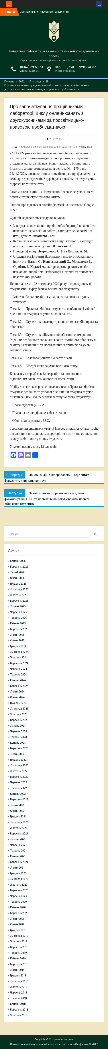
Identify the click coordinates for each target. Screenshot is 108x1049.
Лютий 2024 (17, 691)
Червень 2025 (18, 612)
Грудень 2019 (18, 930)
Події (90, 146)
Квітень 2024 (18, 680)
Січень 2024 (17, 697)
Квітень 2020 (18, 907)
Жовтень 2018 (18, 986)
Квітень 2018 (18, 1003)
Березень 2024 (19, 685)
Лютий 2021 (17, 867)
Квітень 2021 (18, 856)
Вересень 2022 (19, 776)
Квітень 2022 (18, 793)
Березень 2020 (19, 913)
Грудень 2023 (18, 702)
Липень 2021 (18, 839)
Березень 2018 (19, 1009)
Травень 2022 (18, 788)
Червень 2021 (18, 844)
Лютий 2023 (17, 754)
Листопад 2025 (19, 589)
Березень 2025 (19, 629)
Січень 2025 (17, 640)
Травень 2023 (18, 737)
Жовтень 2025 (18, 595)
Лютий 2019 (17, 969)
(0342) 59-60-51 (31, 67)
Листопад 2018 (19, 981)
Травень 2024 (18, 674)
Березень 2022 (19, 799)
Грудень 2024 (18, 646)
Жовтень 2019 (18, 941)
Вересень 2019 (19, 947)
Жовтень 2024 (18, 657)
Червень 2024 (18, 668)
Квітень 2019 (18, 958)
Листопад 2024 (19, 651)
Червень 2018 (18, 992)
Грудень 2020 (18, 873)
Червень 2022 (18, 782)
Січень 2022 (17, 810)
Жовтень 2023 (18, 714)
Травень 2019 (18, 952)
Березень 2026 (19, 566)
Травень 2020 (18, 901)
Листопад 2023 (19, 708)
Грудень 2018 (18, 975)
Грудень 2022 (18, 759)
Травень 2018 (18, 998)
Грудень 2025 (18, 583)
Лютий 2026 (17, 572)
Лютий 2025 (17, 634)
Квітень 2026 (18, 560)
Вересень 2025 (19, 600)
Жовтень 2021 (18, 827)
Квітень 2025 (18, 623)
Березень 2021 (19, 861)
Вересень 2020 (19, 890)
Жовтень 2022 (18, 771)
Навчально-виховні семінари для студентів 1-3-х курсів (52, 146)
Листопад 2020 (19, 879)
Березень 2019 (19, 964)
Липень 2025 (18, 606)
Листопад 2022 (19, 765)
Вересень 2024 (19, 663)
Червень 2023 (18, 731)
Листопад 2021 (19, 822)
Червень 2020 (18, 896)
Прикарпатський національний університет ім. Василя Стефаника (49, 1044)
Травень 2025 (18, 617)
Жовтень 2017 (18, 1015)
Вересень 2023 (19, 720)
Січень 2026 (17, 578)
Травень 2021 (18, 850)
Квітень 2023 (18, 742)
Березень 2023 (19, 748)
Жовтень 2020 (18, 884)
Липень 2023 (18, 725)
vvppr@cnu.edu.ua (29, 71)
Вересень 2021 (19, 833)
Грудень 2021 (18, 816)
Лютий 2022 (17, 805)
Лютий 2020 (17, 918)
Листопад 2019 (19, 935)
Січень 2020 (17, 924)
